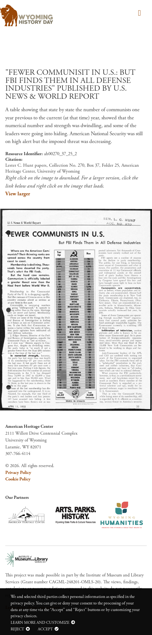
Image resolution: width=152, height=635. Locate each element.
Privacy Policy (18, 472)
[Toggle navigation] (138, 14)
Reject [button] (17, 629)
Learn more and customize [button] (40, 622)
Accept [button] (45, 629)
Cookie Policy (18, 479)
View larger (17, 193)
